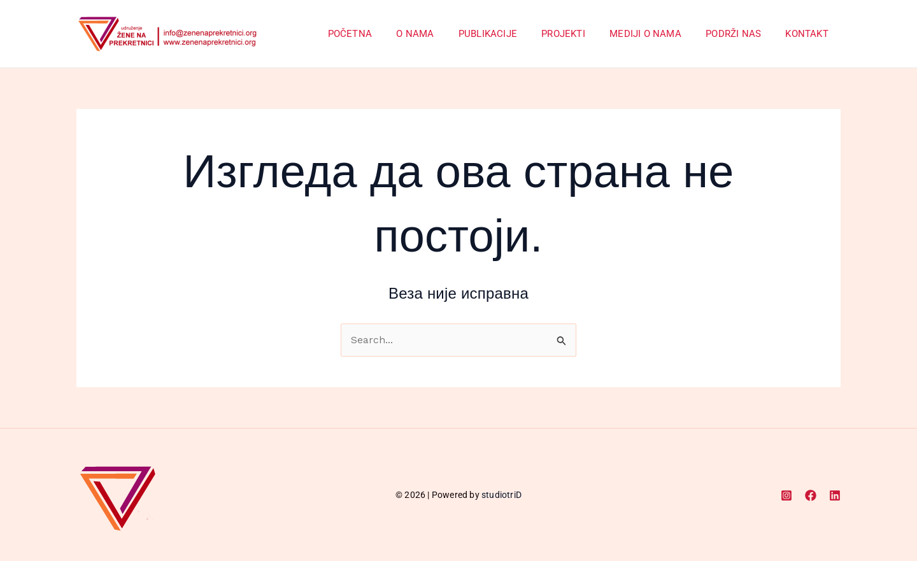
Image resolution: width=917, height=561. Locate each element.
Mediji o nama (659, 33)
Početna (384, 33)
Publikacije (511, 33)
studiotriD (501, 495)
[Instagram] (786, 495)
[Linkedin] (835, 495)
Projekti (582, 33)
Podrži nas (741, 33)
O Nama (444, 33)
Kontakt (809, 33)
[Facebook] (810, 495)
